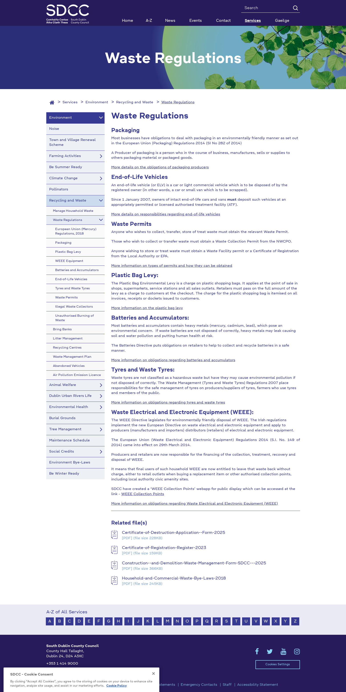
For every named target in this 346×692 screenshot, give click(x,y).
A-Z (149, 21)
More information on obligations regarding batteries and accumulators (173, 360)
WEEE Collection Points (142, 494)
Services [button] (253, 21)
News (170, 21)
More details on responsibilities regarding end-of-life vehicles (165, 214)
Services (70, 102)
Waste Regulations (177, 102)
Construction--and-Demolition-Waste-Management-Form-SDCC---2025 (194, 563)
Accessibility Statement (257, 685)
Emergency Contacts (199, 685)
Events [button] (195, 21)
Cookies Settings (277, 664)
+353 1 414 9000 (62, 663)
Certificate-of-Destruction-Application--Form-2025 (173, 533)
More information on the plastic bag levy (147, 308)
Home (127, 21)
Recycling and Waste (134, 102)
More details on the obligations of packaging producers (160, 167)
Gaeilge (282, 21)
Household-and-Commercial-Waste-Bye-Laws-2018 (174, 578)
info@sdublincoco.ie (64, 671)
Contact (223, 21)
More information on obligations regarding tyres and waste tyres (168, 402)
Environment (96, 102)
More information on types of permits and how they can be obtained (171, 266)
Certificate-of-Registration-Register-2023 (164, 548)
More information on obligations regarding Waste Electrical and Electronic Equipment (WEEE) (194, 504)
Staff (227, 685)
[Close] (153, 683)
